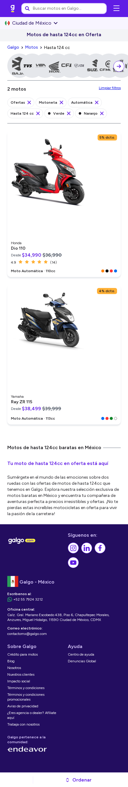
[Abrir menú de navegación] (116, 8)
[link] (12, 8)
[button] (78, 780)
